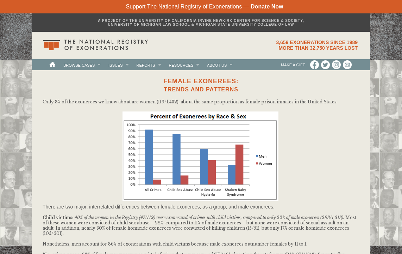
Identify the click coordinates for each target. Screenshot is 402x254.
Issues (115, 65)
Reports (145, 65)
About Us (217, 65)
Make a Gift (293, 65)
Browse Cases (79, 65)
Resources (181, 65)
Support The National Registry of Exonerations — (204, 7)
